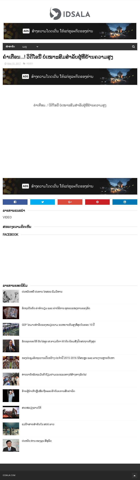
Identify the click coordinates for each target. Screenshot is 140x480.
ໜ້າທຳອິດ (10, 46)
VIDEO (29, 63)
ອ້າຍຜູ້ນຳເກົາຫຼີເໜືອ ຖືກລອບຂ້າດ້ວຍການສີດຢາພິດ (48, 391)
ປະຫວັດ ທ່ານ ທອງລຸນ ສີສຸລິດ (37, 440)
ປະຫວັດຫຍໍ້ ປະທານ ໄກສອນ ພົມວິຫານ (42, 291)
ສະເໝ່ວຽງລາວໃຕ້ (31, 407)
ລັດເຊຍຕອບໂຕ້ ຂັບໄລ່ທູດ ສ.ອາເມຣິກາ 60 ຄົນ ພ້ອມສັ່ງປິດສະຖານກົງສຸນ (59, 341)
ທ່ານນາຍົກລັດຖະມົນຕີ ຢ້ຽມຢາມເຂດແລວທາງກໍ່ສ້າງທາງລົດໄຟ (54, 374)
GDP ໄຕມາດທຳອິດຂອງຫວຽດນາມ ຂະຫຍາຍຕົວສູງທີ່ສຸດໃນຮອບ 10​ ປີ (58, 324)
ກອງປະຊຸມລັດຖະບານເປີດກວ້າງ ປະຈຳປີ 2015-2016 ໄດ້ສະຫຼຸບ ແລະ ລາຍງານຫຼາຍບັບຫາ (68, 357)
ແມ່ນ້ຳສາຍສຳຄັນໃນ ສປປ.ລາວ (38, 424)
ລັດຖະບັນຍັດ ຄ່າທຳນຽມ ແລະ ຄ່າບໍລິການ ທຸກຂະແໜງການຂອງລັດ (56, 308)
